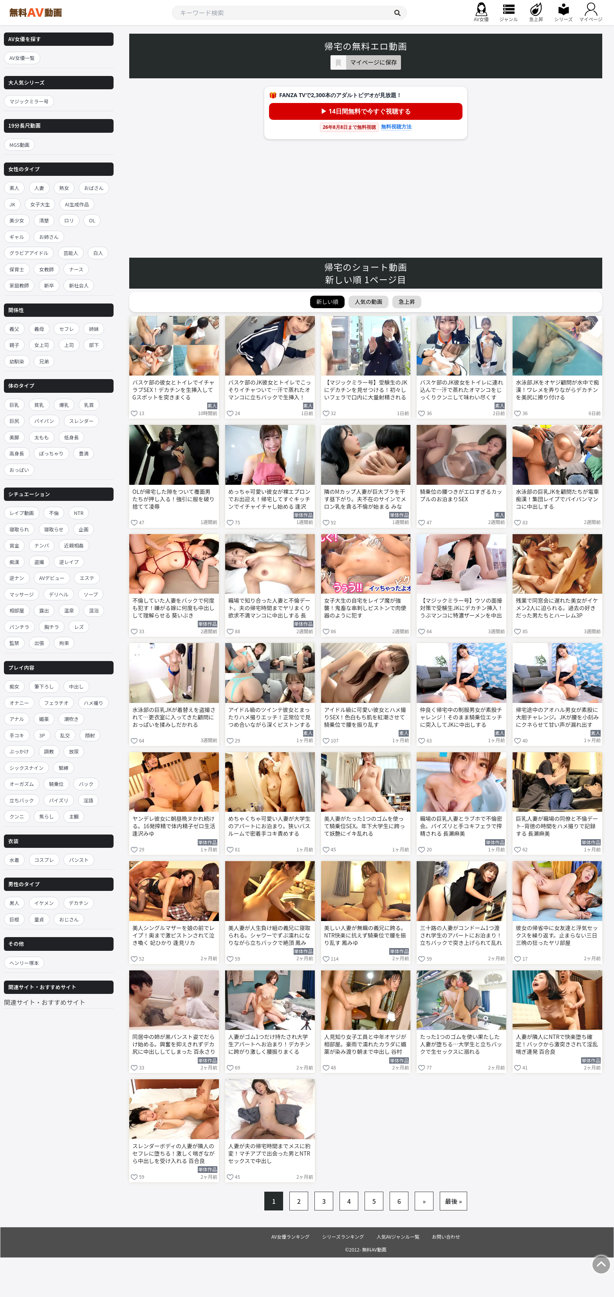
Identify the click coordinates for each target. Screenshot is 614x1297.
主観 (74, 816)
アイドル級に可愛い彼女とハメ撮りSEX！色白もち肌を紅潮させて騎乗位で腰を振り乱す (365, 717)
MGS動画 (19, 144)
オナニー (19, 702)
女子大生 (40, 204)
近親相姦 (74, 545)
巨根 (14, 919)
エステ (86, 578)
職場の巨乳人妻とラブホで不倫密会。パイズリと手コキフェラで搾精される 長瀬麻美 (461, 826)
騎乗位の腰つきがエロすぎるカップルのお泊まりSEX (461, 495)
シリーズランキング (343, 1236)
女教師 (46, 269)
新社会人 (78, 285)
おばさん (94, 187)
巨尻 (14, 421)
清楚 (44, 220)
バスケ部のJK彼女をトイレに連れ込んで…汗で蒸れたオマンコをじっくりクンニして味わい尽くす (461, 390)
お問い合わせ (446, 1236)
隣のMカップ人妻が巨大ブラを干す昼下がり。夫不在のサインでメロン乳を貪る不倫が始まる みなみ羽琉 (365, 499)
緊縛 (64, 767)
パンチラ (19, 626)
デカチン (78, 903)
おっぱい (19, 469)
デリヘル (59, 594)
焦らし (46, 816)
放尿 (74, 751)
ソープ (90, 594)
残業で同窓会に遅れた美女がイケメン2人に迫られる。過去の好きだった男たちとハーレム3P (557, 608)
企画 (83, 529)
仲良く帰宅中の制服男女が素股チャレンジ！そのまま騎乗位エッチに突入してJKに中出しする (461, 717)
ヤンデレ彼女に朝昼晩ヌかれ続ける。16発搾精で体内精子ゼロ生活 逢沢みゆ (173, 826)
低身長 (71, 437)
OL (92, 220)
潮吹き (71, 719)
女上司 (41, 345)
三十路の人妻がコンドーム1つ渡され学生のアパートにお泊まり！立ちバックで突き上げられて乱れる (461, 936)
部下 (94, 345)
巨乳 (14, 404)
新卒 (49, 285)
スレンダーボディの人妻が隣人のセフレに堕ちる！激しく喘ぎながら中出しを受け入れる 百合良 (173, 1153)
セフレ (66, 328)
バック (86, 784)
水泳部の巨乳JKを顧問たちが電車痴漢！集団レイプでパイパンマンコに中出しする (557, 499)
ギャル (16, 236)
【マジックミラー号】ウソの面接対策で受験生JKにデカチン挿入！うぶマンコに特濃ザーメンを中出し (461, 608)
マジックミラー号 (29, 101)
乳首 (89, 404)
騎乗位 (56, 784)
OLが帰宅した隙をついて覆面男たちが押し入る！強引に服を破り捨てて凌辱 (173, 499)
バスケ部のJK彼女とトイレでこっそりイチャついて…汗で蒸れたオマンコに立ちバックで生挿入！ (269, 390)
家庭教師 (19, 285)
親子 (14, 345)
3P (42, 735)
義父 (14, 328)
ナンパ (41, 545)
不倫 (54, 513)
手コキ (16, 735)
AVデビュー (52, 578)
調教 (49, 751)
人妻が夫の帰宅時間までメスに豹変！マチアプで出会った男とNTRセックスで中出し (269, 1153)
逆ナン (16, 578)
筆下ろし (44, 686)
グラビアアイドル (28, 253)
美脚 (14, 437)
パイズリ (59, 800)
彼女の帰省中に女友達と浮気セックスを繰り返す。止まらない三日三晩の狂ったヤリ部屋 (557, 935)
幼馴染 (16, 361)
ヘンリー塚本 (24, 962)
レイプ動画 (21, 513)
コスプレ (44, 859)
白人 (98, 253)
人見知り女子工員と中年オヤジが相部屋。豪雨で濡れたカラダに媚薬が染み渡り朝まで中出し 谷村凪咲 (365, 1045)
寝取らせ (54, 529)
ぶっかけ (19, 751)
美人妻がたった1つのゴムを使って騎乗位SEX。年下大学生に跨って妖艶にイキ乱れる (364, 826)
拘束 (64, 643)
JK (12, 204)
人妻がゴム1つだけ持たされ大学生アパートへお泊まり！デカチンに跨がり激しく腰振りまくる (269, 1044)
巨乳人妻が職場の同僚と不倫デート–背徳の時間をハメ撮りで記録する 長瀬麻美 (557, 826)
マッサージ (21, 594)
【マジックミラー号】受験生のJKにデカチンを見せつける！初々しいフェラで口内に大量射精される (366, 390)
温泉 (69, 610)
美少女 (16, 220)
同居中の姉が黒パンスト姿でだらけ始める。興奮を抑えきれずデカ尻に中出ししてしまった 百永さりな (173, 1045)
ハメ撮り (93, 702)
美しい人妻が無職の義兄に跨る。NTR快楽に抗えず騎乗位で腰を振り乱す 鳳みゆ (365, 935)
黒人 (14, 903)
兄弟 (44, 361)
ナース (76, 269)
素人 (14, 187)
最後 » (453, 1201)
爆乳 (64, 404)
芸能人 (70, 253)
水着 (14, 859)
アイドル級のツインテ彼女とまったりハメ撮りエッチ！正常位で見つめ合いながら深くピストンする (269, 717)
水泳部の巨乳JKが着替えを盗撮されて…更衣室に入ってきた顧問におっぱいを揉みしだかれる (174, 717)
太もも (41, 437)
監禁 (14, 643)
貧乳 (39, 404)
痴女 (14, 686)
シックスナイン (26, 767)
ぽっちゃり (51, 453)
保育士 (16, 269)
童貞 (39, 919)
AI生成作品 (77, 204)
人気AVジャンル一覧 (398, 1236)
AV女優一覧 (22, 57)
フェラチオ (56, 702)
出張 (39, 643)
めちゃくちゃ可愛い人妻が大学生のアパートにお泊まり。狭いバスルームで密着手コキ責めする (269, 826)
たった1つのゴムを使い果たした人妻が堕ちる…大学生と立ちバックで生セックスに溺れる (461, 1044)
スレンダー (81, 421)
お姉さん (49, 236)
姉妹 (94, 328)
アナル (16, 719)
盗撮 (39, 561)
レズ (79, 626)
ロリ (69, 220)
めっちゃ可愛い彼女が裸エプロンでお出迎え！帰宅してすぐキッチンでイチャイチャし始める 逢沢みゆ (269, 499)
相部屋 (16, 610)
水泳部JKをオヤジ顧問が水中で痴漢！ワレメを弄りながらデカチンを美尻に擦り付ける (557, 390)
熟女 (64, 187)
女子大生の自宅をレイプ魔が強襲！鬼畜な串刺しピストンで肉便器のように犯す (365, 608)
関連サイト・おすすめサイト (44, 1002)
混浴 (94, 610)
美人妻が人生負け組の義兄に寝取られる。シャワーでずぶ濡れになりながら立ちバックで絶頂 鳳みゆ (269, 936)
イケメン (44, 903)
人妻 (39, 187)
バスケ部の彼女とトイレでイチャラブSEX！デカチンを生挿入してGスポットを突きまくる (173, 390)
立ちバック (21, 800)
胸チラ (51, 626)
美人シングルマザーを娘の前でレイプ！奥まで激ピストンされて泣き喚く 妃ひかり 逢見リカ (173, 935)
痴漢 (14, 561)
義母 (39, 328)
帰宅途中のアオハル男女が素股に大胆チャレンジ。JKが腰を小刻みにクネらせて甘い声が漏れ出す (557, 717)
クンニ (16, 816)
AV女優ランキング (290, 1236)
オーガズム (21, 784)
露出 (44, 610)
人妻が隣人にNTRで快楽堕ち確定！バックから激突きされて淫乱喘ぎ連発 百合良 (557, 1044)
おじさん (69, 919)
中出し (76, 686)
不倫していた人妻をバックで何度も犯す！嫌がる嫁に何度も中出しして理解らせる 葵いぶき (173, 608)
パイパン (44, 421)
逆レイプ (69, 561)
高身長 (16, 453)
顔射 (90, 735)
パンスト (78, 859)
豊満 (83, 453)
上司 (69, 345)
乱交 (65, 735)
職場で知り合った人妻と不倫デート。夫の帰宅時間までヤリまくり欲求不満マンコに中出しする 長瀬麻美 (269, 608)
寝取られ (19, 529)
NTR (78, 513)
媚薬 (44, 719)
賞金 (14, 545)
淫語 (88, 800)
